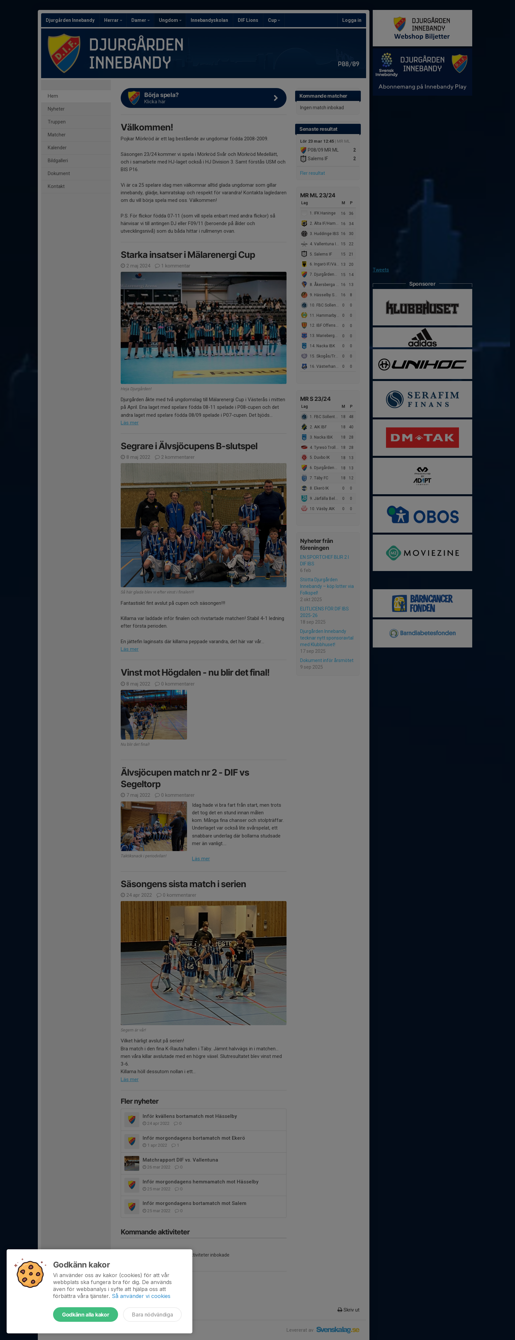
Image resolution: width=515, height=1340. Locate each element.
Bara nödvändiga (152, 1314)
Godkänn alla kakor (85, 1314)
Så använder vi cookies (141, 1296)
